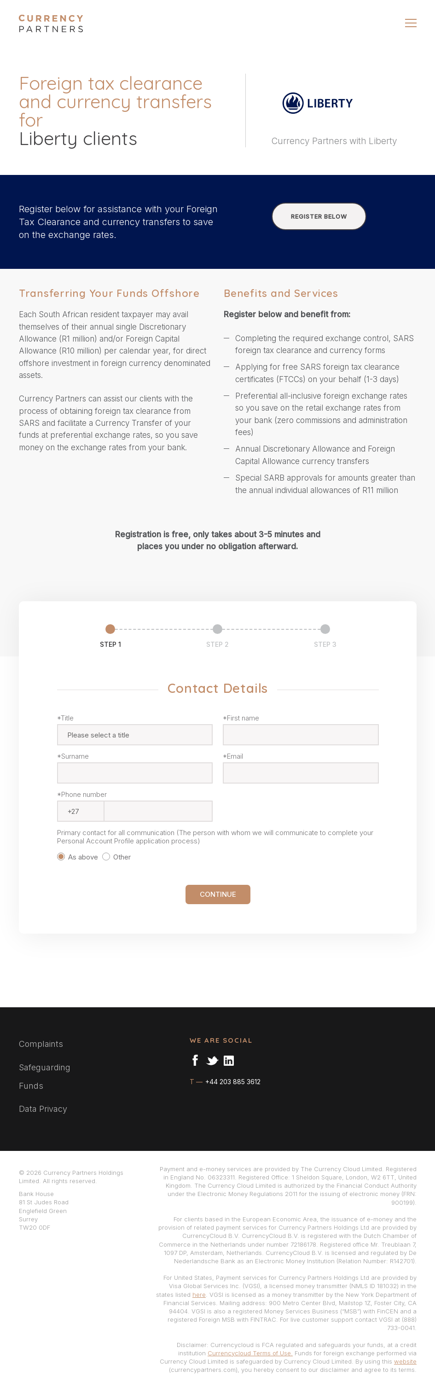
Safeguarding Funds (44, 1077)
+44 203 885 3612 (232, 1082)
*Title (65, 718)
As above (78, 857)
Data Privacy (43, 1109)
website (405, 1361)
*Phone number (82, 794)
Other (118, 857)
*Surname (73, 756)
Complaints (41, 1044)
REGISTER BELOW (319, 216)
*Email (233, 756)
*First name (241, 718)
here (199, 1294)
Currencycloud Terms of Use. (250, 1353)
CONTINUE (218, 894)
